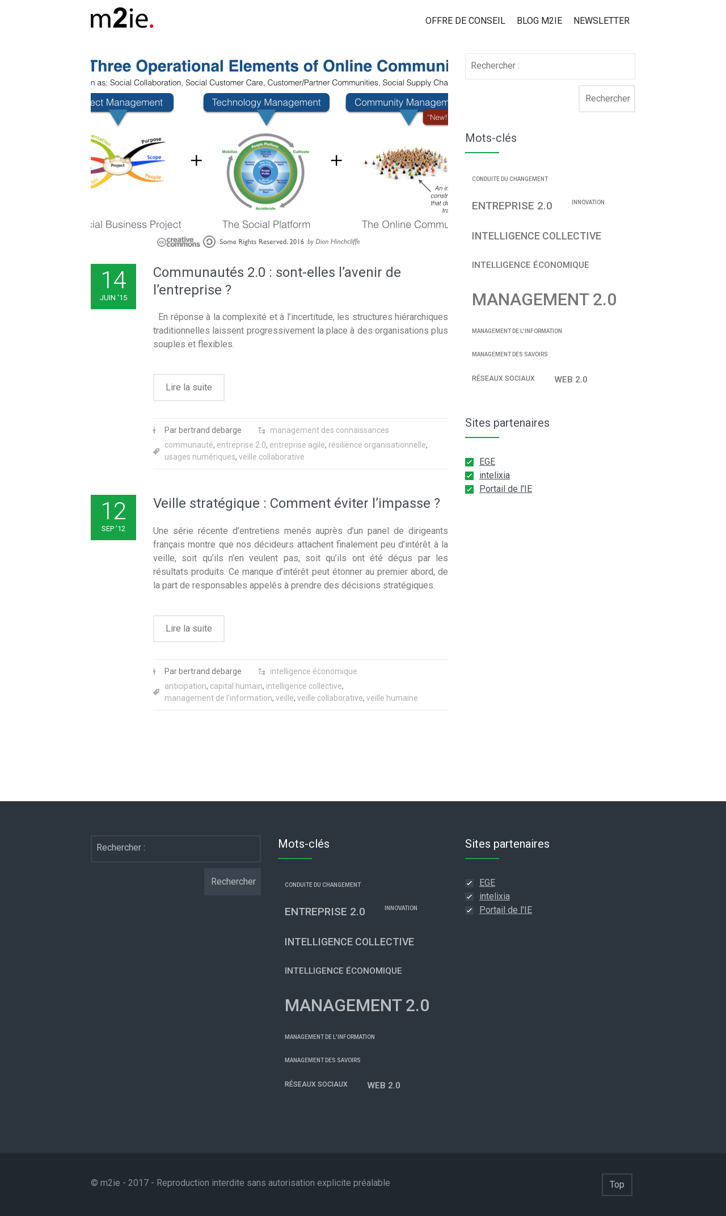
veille (285, 697)
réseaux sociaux (503, 378)
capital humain (236, 686)
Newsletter (601, 20)
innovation (588, 202)
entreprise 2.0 (241, 444)
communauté (188, 444)
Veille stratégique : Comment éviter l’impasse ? (296, 503)
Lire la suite (189, 387)
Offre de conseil (465, 20)
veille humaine (392, 697)
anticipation (185, 686)
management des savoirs (510, 354)
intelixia (494, 475)
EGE (487, 461)
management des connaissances (329, 430)
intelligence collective (304, 686)
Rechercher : (495, 65)
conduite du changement (510, 179)
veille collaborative (272, 456)
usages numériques (199, 456)
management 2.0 (544, 299)
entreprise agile (297, 444)
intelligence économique (313, 671)
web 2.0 (571, 380)
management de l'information (218, 697)
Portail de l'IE (505, 488)
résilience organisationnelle (377, 444)
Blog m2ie (539, 20)
